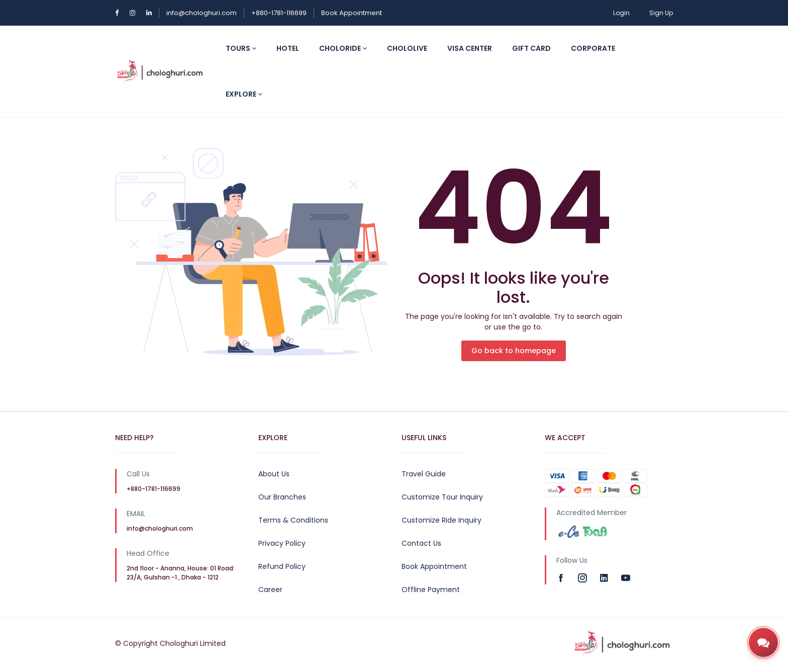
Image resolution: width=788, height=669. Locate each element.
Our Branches (282, 497)
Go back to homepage (513, 351)
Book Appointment (351, 13)
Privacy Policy (282, 543)
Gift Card (531, 48)
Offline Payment (431, 589)
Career (270, 589)
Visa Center (469, 48)
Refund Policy (282, 566)
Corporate (593, 48)
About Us (273, 474)
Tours (241, 48)
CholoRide (343, 48)
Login (621, 13)
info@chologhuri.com (201, 13)
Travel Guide (424, 474)
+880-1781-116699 (279, 13)
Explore (244, 94)
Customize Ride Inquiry (441, 520)
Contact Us (421, 543)
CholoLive (407, 48)
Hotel (287, 48)
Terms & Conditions (293, 520)
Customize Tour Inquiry (442, 497)
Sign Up (661, 13)
